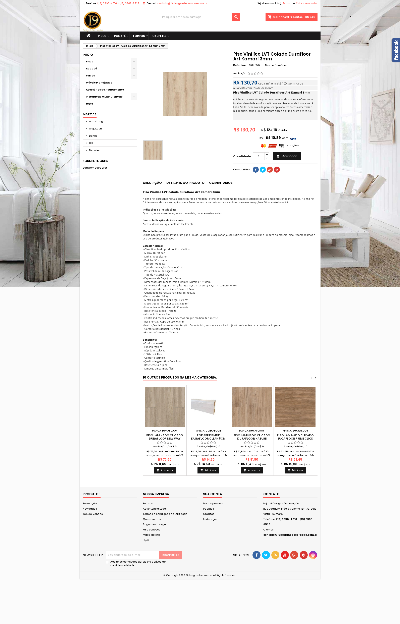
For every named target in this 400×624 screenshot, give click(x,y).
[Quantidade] (259, 156)
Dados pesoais (213, 503)
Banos (93, 136)
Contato (271, 494)
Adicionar (286, 156)
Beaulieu (95, 150)
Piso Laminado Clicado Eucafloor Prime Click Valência (295, 438)
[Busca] (200, 17)
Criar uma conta (306, 3)
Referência (240, 65)
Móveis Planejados (99, 82)
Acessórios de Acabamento (105, 90)
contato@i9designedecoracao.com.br (182, 3)
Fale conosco (152, 529)
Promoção (90, 503)
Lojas (146, 540)
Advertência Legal (155, 509)
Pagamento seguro (156, 524)
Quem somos (152, 519)
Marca (269, 65)
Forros (139, 36)
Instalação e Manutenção (104, 97)
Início (88, 54)
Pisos (102, 36)
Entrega (148, 503)
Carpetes (159, 36)
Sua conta (212, 494)
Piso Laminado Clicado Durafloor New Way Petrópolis (164, 438)
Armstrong (96, 121)
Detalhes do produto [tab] (185, 182)
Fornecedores (95, 161)
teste (89, 104)
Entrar (287, 3)
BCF (91, 143)
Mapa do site (151, 535)
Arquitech (95, 128)
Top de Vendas (93, 514)
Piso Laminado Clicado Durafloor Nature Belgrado (251, 438)
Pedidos (208, 509)
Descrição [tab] (152, 182)
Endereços (210, 519)
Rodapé (120, 36)
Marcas (90, 114)
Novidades (90, 509)
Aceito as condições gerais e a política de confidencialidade (138, 563)
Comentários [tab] (221, 182)
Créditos (208, 514)
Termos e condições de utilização (165, 514)
